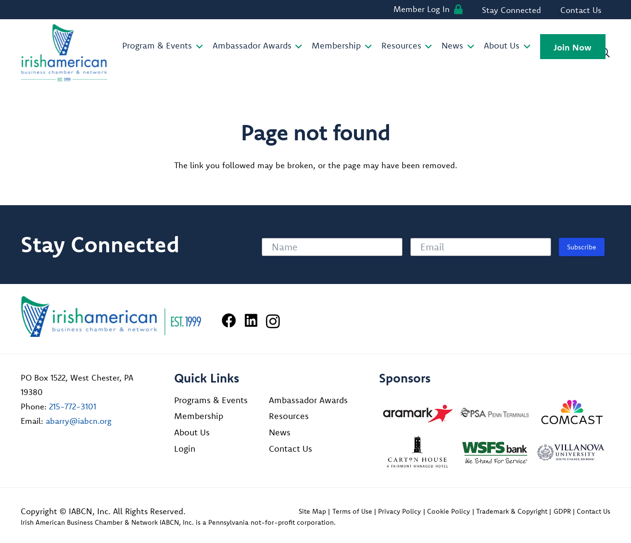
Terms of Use (352, 511)
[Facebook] (229, 320)
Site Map (312, 511)
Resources (289, 415)
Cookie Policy (448, 511)
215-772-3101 (72, 406)
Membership (198, 415)
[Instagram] (273, 321)
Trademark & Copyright (511, 511)
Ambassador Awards (308, 400)
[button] (197, 46)
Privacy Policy (399, 511)
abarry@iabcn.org (79, 421)
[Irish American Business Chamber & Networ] (111, 316)
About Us (192, 432)
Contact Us (290, 448)
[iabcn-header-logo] (64, 53)
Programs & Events (211, 400)
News (279, 432)
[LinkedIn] (251, 320)
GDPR (562, 511)
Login (184, 448)
